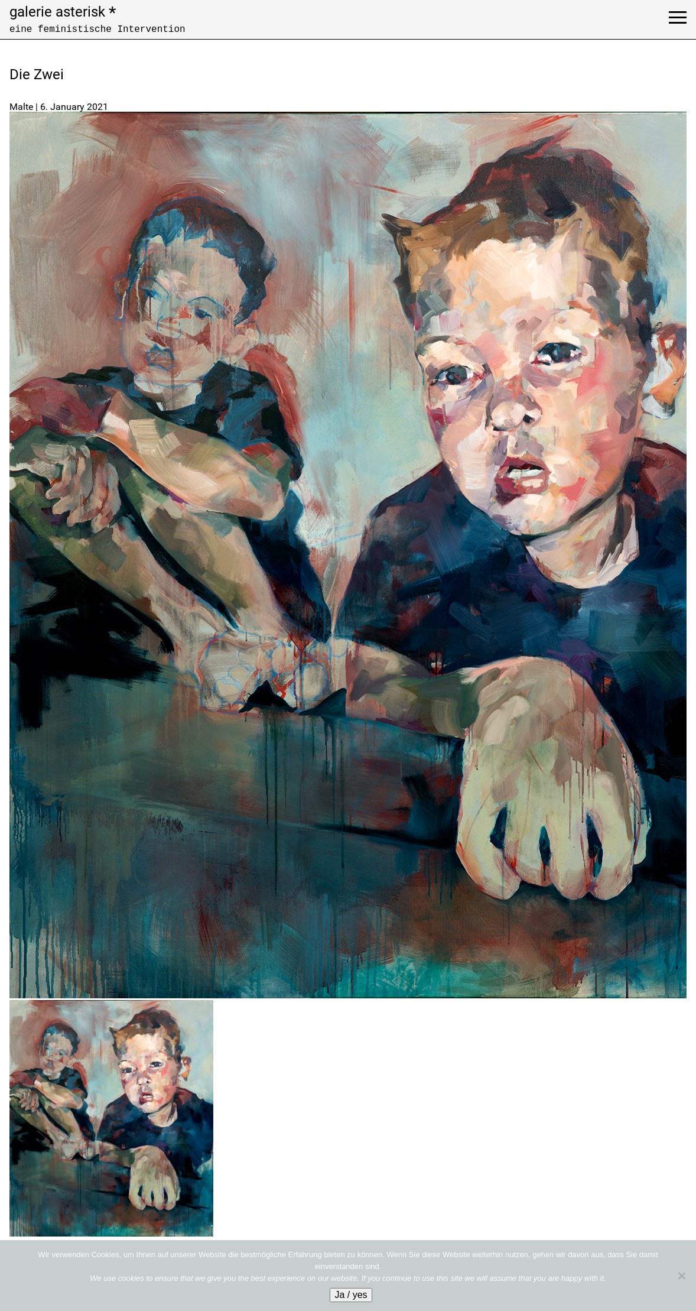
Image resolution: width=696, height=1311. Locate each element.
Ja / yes (350, 1295)
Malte (21, 106)
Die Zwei (36, 74)
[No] (681, 1275)
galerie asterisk (62, 12)
